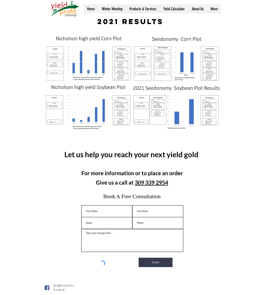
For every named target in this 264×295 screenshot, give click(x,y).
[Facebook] (47, 287)
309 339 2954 (151, 182)
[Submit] (156, 262)
